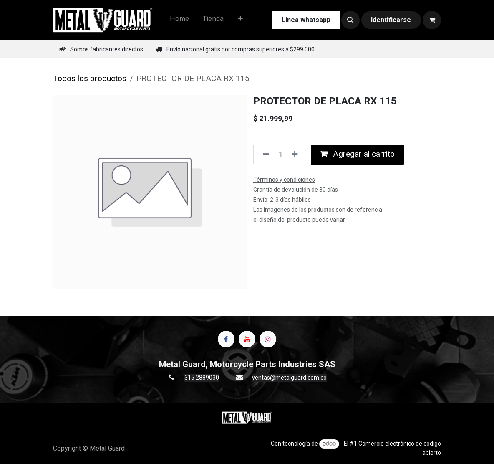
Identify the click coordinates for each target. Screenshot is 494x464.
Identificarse (391, 20)
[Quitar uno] (263, 154)
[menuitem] (179, 20)
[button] (350, 20)
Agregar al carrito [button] (357, 154)
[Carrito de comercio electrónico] (432, 20)
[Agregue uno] (297, 154)
